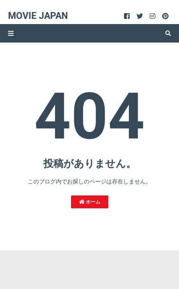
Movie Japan (38, 15)
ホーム (89, 202)
